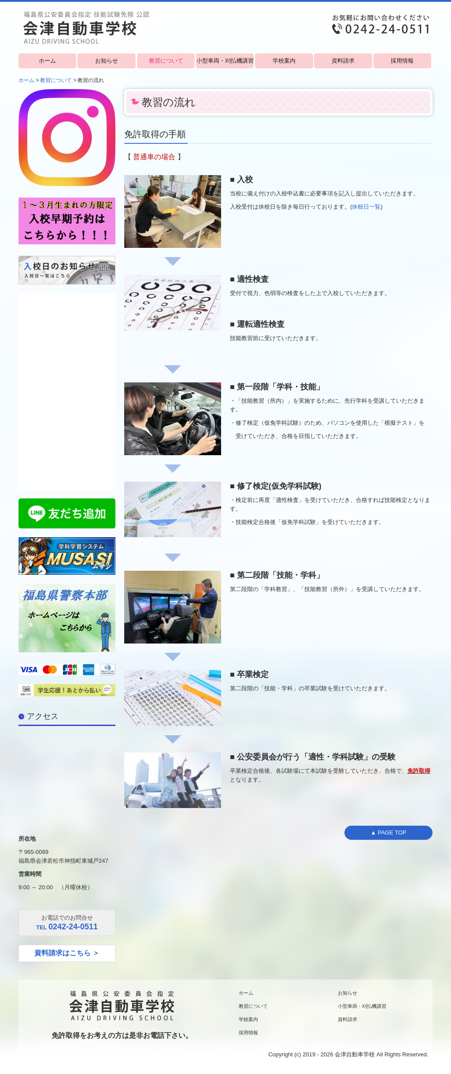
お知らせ (106, 60)
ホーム (47, 60)
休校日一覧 (366, 206)
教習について (166, 60)
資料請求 (343, 60)
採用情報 (402, 60)
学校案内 (284, 60)
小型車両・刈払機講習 (225, 60)
